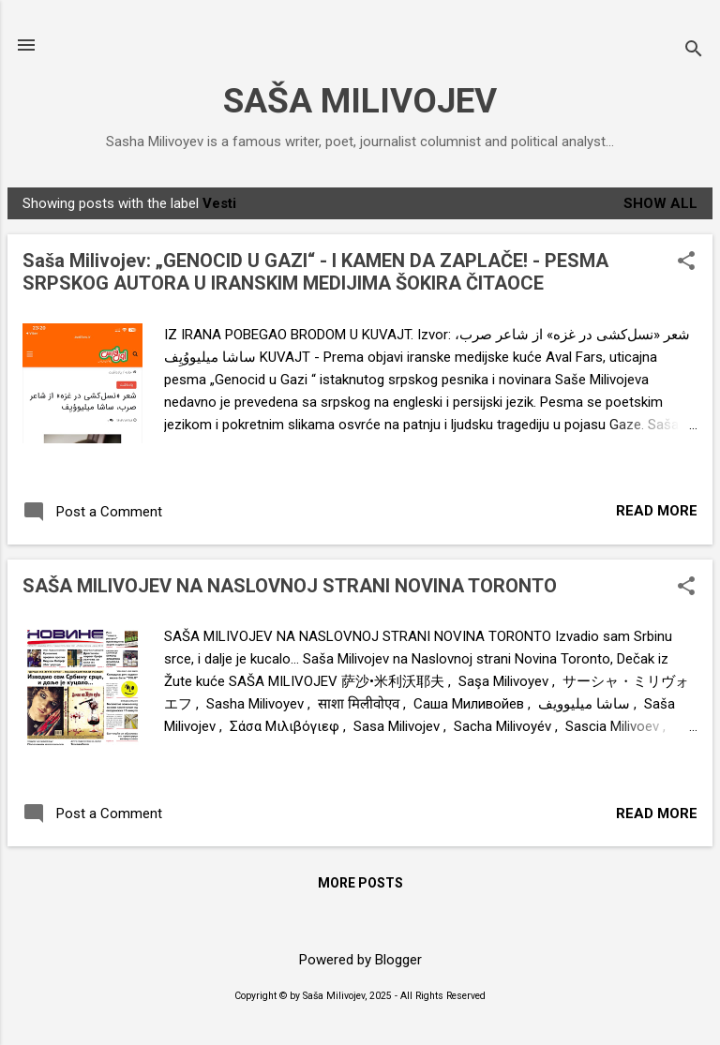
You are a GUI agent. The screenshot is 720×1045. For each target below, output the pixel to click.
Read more (657, 510)
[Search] (693, 51)
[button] (686, 262)
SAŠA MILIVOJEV (360, 101)
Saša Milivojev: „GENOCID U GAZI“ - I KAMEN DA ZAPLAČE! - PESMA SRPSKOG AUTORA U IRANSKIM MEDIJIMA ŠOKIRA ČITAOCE (315, 271)
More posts (360, 882)
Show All (660, 203)
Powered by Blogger (360, 959)
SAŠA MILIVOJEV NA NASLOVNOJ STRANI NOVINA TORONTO (289, 586)
